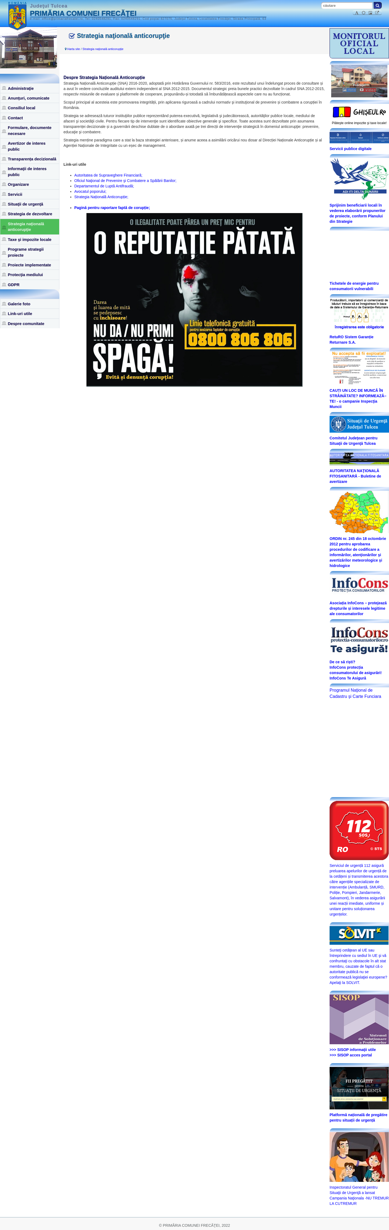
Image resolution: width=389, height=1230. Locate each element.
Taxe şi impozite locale (29, 239)
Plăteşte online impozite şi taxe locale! (359, 123)
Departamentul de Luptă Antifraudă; (104, 186)
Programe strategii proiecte (26, 252)
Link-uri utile (20, 313)
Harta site (73, 49)
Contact (15, 117)
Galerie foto (19, 303)
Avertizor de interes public (27, 146)
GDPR (13, 284)
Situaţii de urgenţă (25, 204)
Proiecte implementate (29, 265)
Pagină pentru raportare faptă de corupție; (112, 207)
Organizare (18, 184)
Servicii (15, 194)
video (368, 90)
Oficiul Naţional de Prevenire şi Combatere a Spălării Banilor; (125, 180)
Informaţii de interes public (27, 171)
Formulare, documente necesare (30, 130)
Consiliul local (21, 107)
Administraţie (21, 88)
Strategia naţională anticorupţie (26, 226)
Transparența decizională (32, 159)
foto (349, 90)
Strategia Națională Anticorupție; (101, 197)
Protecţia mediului (25, 274)
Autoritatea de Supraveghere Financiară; (108, 175)
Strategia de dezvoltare (30, 213)
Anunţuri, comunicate (28, 98)
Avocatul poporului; (90, 191)
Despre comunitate (26, 323)
